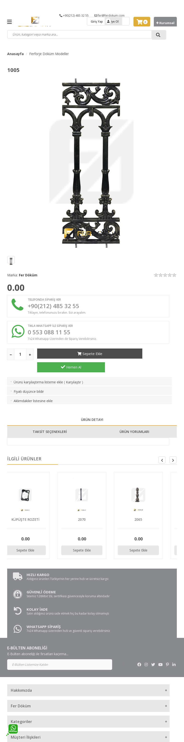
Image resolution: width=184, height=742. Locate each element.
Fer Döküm (28, 275)
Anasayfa (15, 53)
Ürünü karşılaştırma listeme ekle (38, 374)
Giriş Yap (97, 21)
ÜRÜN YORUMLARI (134, 423)
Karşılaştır (73, 374)
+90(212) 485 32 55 (74, 15)
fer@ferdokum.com (109, 15)
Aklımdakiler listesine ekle (33, 393)
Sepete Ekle (71, 357)
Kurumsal (165, 23)
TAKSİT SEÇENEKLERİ (50, 423)
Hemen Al (142, 357)
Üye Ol (114, 21)
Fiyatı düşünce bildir (29, 383)
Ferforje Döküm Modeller (49, 53)
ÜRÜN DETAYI (92, 411)
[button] (173, 452)
